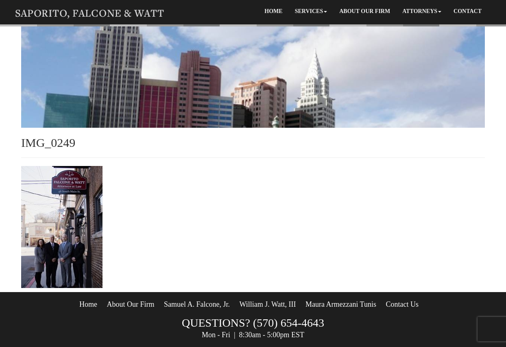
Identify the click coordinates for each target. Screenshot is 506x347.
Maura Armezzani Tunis (340, 304)
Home (273, 11)
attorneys (421, 11)
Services (311, 11)
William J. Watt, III (267, 304)
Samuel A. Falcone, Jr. (197, 304)
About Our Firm (364, 11)
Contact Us (402, 304)
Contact (468, 11)
